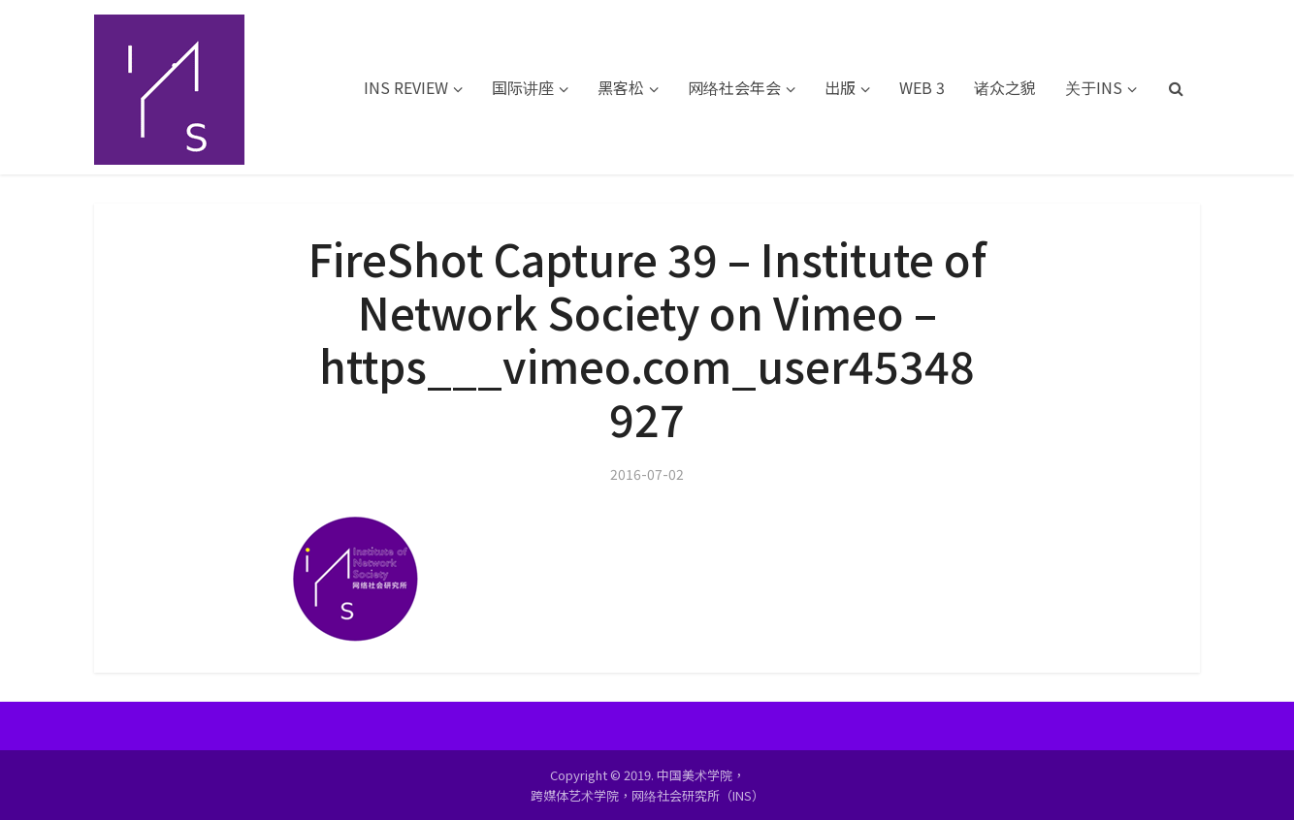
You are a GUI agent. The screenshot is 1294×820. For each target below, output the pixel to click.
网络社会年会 (734, 87)
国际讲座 (523, 87)
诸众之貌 (1005, 87)
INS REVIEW (406, 87)
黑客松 (621, 87)
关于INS (1093, 87)
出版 (840, 87)
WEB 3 (922, 87)
